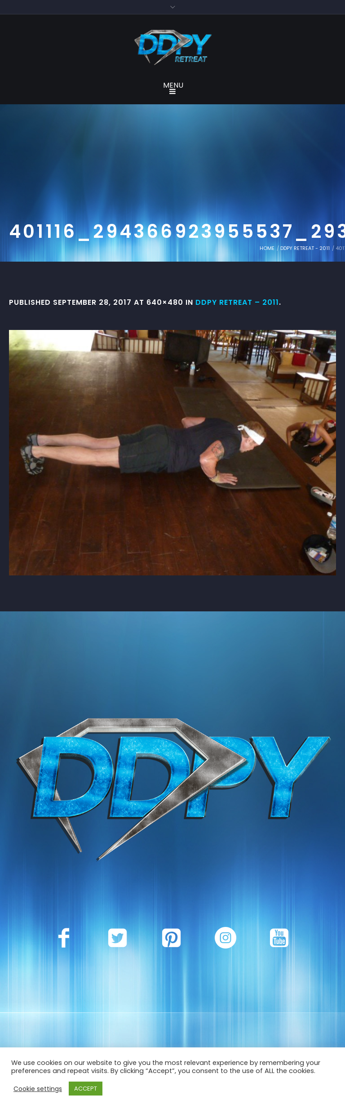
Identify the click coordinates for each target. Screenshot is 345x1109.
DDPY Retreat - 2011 (305, 248)
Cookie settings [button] (37, 1088)
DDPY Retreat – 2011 (237, 302)
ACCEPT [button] (85, 1088)
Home (267, 248)
